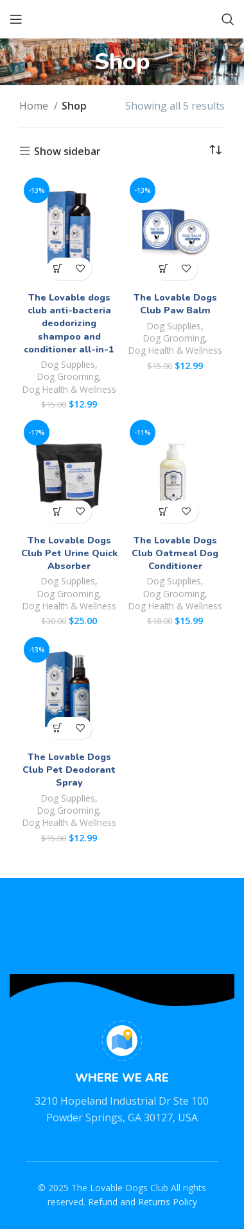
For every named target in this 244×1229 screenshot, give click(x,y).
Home (35, 106)
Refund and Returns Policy (142, 1202)
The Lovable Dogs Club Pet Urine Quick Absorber (69, 553)
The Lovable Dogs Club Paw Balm (175, 304)
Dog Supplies (68, 364)
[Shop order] (215, 150)
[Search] (228, 19)
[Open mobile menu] (16, 19)
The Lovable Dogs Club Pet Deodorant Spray (69, 769)
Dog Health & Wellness (69, 389)
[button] (58, 269)
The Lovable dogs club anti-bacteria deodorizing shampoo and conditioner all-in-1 (69, 323)
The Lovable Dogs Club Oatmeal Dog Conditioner (175, 553)
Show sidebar (67, 151)
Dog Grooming (68, 376)
